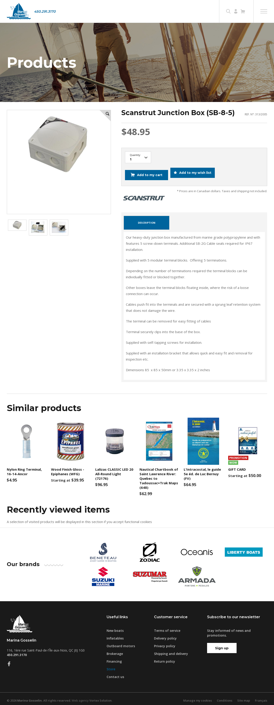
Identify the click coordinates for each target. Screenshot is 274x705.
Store (111, 666)
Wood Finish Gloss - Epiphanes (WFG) (67, 468)
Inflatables (115, 635)
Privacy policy (164, 642)
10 (138, 157)
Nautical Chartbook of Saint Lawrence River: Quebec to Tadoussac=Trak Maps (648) (158, 475)
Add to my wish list (196, 173)
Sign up (222, 644)
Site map (243, 697)
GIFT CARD (237, 466)
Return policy (164, 658)
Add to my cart (148, 173)
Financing (114, 658)
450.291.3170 (45, 11)
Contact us (115, 673)
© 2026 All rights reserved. (39, 697)
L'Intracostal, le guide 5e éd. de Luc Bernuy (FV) (202, 470)
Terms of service (167, 627)
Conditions (224, 697)
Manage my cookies (197, 697)
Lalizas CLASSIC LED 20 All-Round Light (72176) (114, 470)
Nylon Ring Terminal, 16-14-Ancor (24, 468)
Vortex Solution (100, 697)
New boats (115, 627)
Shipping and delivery (171, 650)
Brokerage (115, 650)
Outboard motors (121, 642)
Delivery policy (165, 635)
